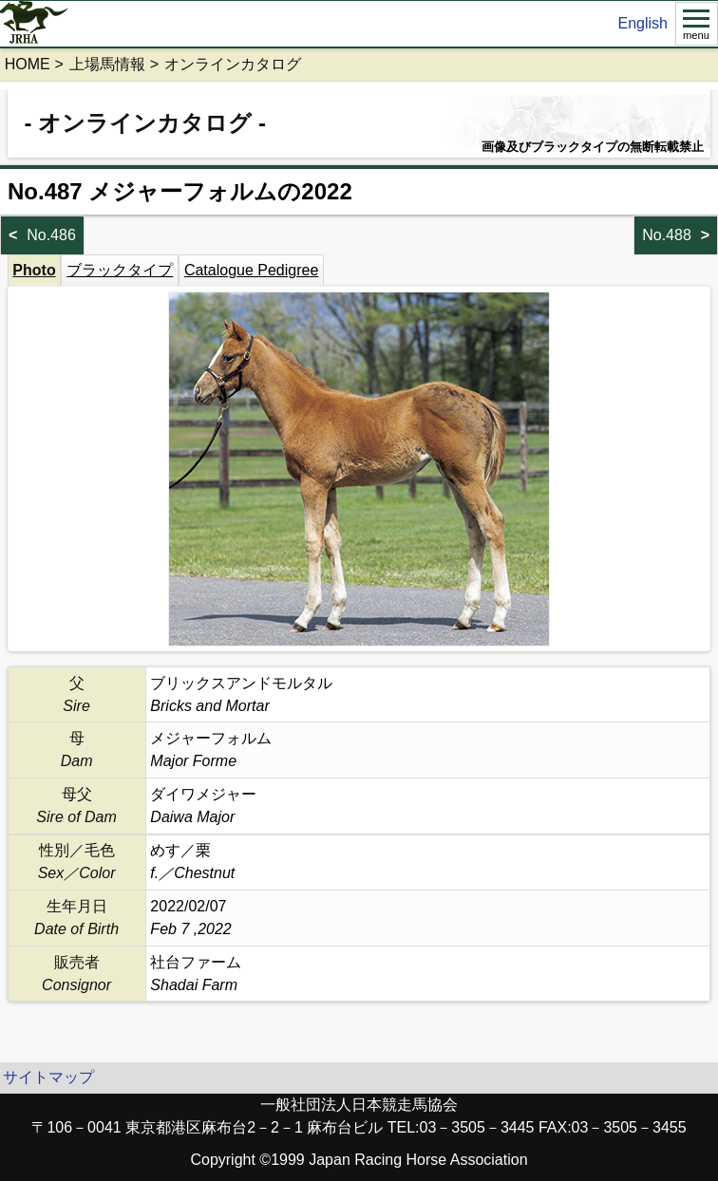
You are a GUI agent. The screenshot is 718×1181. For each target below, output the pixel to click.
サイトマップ (48, 1077)
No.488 (666, 235)
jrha (34, 24)
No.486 (51, 235)
